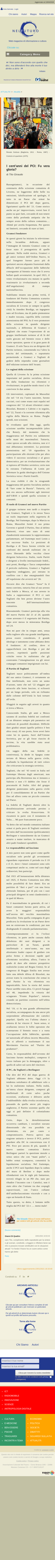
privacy (46, 1377)
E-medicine (10, 1423)
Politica (35, 1423)
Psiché (8, 1432)
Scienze (9, 1404)
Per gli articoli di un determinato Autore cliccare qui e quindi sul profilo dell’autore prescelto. (27, 1314)
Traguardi (10, 1436)
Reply (7, 1256)
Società (34, 1428)
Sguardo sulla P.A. (41, 1436)
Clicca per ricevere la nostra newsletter (34, 1373)
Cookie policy (21, 1461)
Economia (36, 1419)
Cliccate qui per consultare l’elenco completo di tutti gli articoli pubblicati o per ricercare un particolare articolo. (27, 1307)
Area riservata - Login (10, 9)
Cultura (9, 1419)
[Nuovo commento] (12, 1230)
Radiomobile (11, 1396)
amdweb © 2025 (48, 1450)
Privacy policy (33, 1461)
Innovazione (11, 1400)
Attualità (17, 92)
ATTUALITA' (6, 92)
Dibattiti (35, 1432)
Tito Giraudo (22, 1219)
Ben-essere (11, 1428)
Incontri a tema (13, 1440)
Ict (6, 1391)
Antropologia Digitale (17, 1409)
